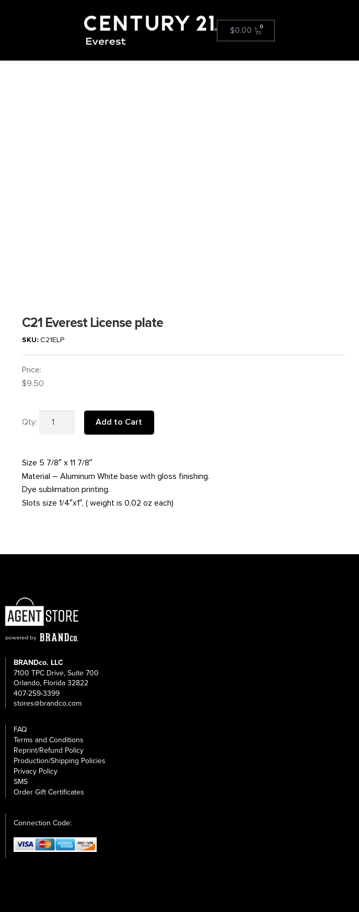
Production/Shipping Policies (60, 760)
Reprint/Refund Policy (49, 750)
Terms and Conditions (49, 739)
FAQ (20, 729)
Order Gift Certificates (49, 792)
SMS (21, 781)
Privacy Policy (35, 771)
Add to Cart (119, 422)
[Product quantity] (57, 423)
